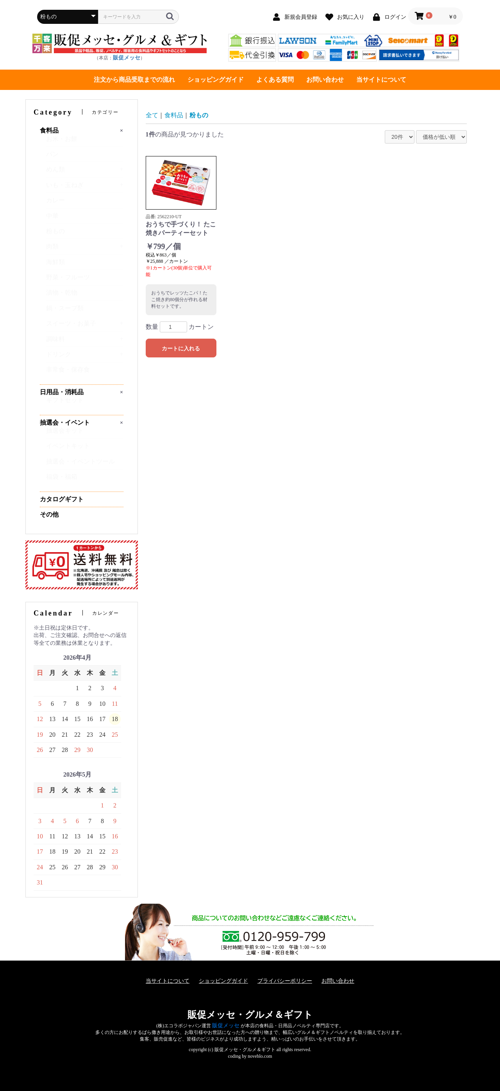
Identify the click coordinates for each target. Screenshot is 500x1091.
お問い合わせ (325, 79)
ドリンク (58, 358)
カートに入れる (181, 348)
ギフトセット (65, 403)
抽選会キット (65, 434)
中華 (52, 219)
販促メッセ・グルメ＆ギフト (250, 1015)
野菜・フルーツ (68, 281)
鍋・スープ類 (65, 312)
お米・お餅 (61, 142)
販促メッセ (126, 58)
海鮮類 (55, 265)
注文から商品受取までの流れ (134, 79)
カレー (55, 204)
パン (52, 157)
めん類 (55, 173)
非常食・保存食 (68, 373)
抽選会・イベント (65, 422)
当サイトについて (381, 79)
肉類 (52, 250)
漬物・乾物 (61, 296)
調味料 (55, 342)
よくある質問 (275, 79)
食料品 (49, 130)
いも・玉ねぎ (65, 188)
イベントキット (68, 449)
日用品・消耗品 (62, 392)
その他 (49, 514)
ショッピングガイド (216, 79)
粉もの (55, 234)
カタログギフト (62, 499)
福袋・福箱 (61, 480)
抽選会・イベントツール (80, 465)
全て (152, 115)
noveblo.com (260, 1056)
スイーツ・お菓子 (71, 327)
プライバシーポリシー (284, 981)
